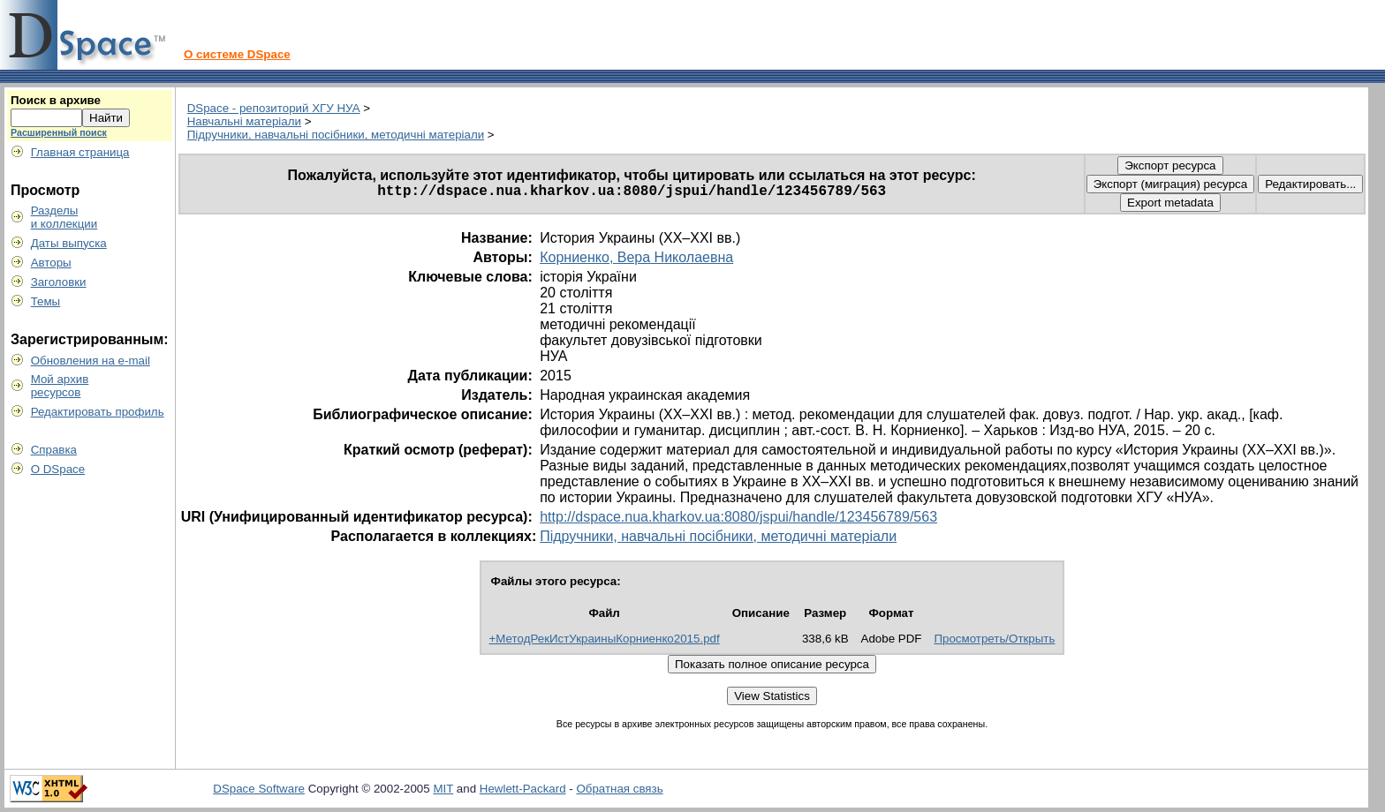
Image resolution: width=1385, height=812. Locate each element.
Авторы (51, 262)
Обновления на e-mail (90, 360)
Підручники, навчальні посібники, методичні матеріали (335, 134)
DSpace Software (259, 788)
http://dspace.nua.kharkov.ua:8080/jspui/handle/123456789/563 (738, 516)
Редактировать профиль (97, 411)
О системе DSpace (237, 54)
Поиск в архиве (56, 100)
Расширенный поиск (59, 132)
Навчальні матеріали (244, 121)
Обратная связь (619, 788)
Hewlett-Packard (523, 788)
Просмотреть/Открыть (994, 638)
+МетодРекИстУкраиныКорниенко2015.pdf (604, 638)
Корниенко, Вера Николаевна (636, 257)
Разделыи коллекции (64, 217)
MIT (443, 788)
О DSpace (58, 469)
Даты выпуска (69, 243)
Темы (46, 301)
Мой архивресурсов (60, 385)
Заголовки (59, 282)
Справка (54, 449)
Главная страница (80, 152)
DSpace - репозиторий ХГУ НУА (273, 108)
